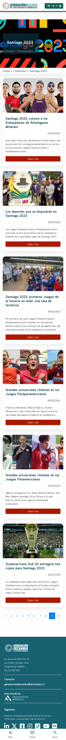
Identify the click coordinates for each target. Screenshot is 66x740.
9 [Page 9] (52, 616)
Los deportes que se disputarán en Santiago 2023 (31, 213)
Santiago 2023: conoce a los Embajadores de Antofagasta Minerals (27, 122)
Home (6, 71)
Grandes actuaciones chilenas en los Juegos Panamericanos (32, 477)
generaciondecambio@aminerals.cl (24, 684)
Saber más (33, 158)
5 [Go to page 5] (28, 616)
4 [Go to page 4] (23, 616)
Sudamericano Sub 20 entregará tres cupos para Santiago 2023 (33, 566)
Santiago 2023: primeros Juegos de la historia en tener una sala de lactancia (32, 301)
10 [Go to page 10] (58, 616)
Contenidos (19, 71)
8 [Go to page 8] (46, 616)
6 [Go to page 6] (34, 616)
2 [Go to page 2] (11, 616)
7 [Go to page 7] (40, 616)
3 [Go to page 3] (17, 616)
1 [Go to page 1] (5, 616)
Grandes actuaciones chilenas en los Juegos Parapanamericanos (32, 392)
